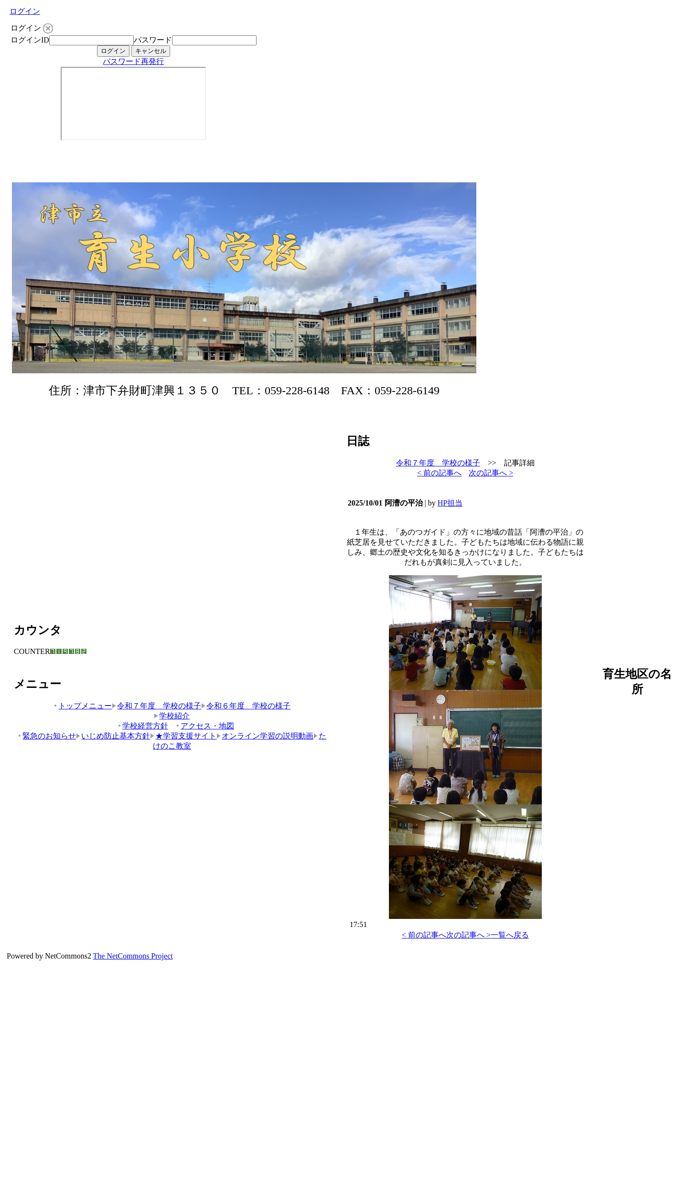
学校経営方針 (142, 726)
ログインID (30, 40)
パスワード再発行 (133, 61)
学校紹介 (172, 716)
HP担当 (450, 503)
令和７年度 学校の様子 (156, 706)
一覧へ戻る (510, 935)
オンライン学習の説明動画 (264, 736)
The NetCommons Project (133, 956)
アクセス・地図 (204, 726)
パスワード (153, 40)
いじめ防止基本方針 (113, 736)
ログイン (25, 11)
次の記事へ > (491, 473)
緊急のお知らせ (46, 736)
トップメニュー (82, 706)
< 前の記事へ (439, 473)
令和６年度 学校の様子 (245, 706)
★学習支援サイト (183, 736)
